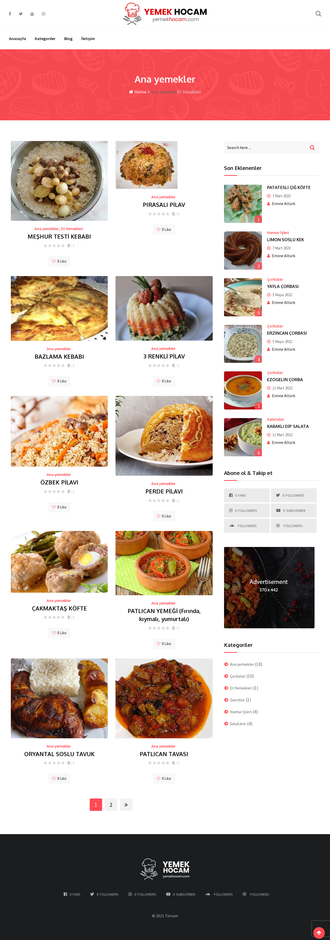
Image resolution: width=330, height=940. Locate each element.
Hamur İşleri (278, 232)
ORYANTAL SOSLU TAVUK (59, 753)
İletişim (88, 38)
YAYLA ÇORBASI (283, 286)
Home (137, 92)
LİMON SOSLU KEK (285, 239)
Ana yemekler (47, 228)
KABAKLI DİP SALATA (288, 426)
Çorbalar (275, 279)
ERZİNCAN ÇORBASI (287, 333)
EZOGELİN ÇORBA (285, 379)
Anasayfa (17, 38)
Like (59, 261)
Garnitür (237, 699)
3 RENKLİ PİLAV (164, 356)
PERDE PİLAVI (164, 491)
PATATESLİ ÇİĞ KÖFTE (289, 187)
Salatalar (275, 419)
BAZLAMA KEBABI (59, 356)
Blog (68, 38)
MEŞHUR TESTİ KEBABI (59, 236)
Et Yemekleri (72, 228)
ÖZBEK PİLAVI (59, 482)
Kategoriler (45, 38)
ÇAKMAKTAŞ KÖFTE (59, 608)
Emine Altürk (283, 203)
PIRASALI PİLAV (164, 204)
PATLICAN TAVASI (164, 753)
